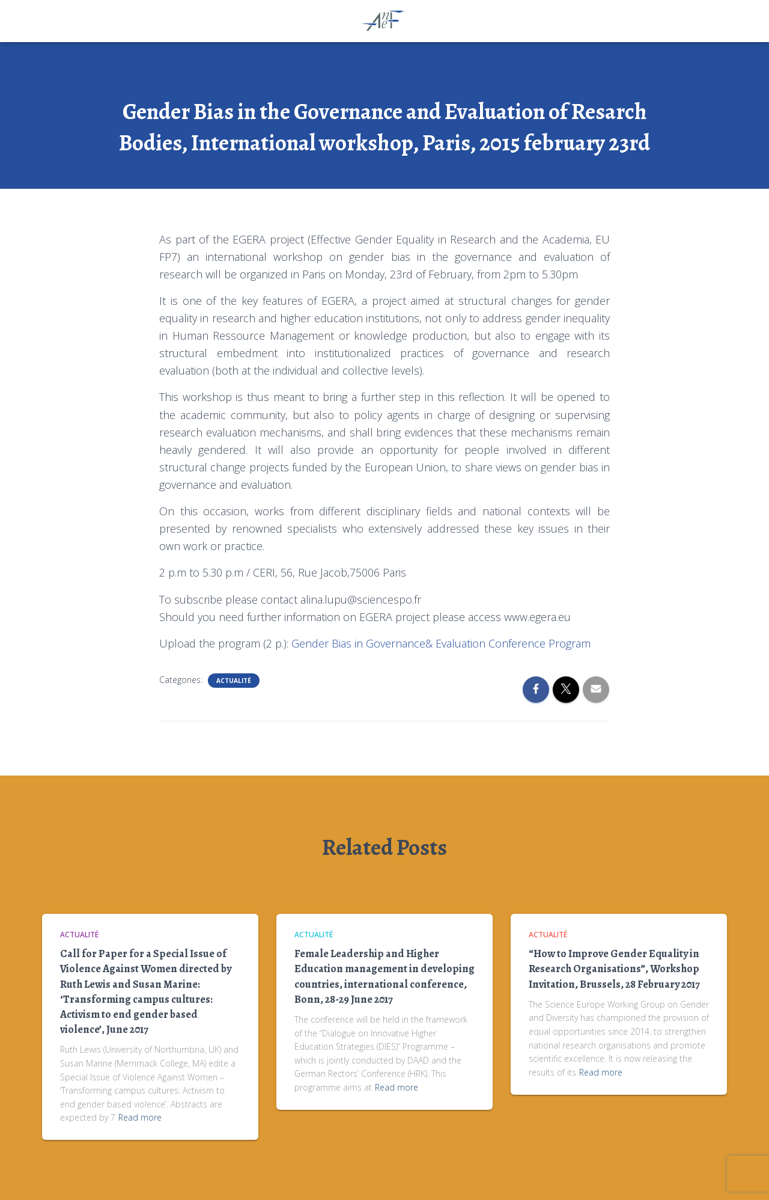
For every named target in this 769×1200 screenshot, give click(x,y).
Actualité (233, 680)
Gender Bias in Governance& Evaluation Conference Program (441, 643)
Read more (140, 1117)
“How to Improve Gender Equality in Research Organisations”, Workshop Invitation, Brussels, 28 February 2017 (614, 968)
